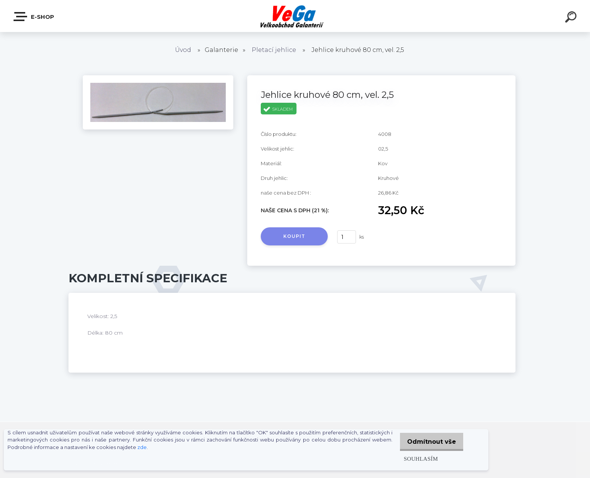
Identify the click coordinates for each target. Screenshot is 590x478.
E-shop (34, 16)
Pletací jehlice (274, 49)
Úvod (183, 49)
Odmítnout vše (429, 441)
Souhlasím (417, 458)
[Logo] (295, 16)
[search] (572, 18)
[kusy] (346, 237)
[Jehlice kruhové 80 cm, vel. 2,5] (158, 78)
